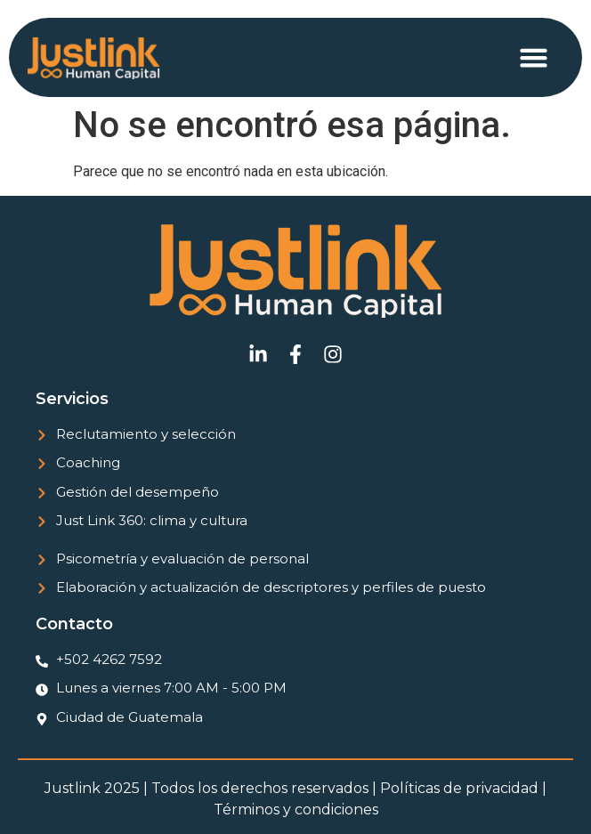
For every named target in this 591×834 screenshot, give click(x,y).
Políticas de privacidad (459, 788)
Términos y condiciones (296, 809)
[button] (534, 58)
